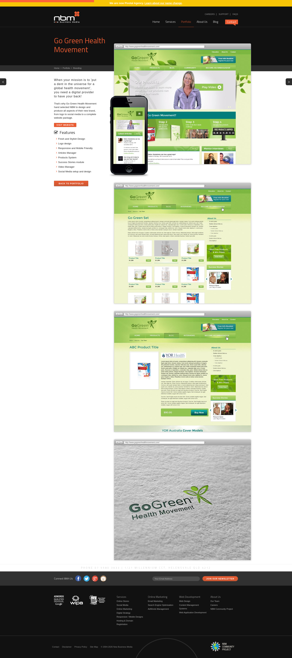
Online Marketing (124, 609)
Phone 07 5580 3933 (100, 568)
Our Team (214, 601)
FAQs (235, 14)
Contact (231, 22)
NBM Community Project (221, 609)
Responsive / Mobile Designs (130, 617)
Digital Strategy (124, 613)
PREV (4, 81)
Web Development (189, 597)
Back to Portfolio (71, 183)
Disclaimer (67, 647)
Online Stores (123, 601)
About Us (202, 22)
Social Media (122, 605)
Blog (215, 22)
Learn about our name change (163, 3)
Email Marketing (155, 601)
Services (170, 22)
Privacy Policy (80, 647)
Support (223, 14)
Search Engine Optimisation (160, 605)
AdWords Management (158, 609)
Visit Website (65, 125)
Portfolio (186, 22)
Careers (210, 14)
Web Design (184, 601)
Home (156, 22)
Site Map (94, 647)
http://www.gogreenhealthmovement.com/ (142, 47)
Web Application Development (193, 612)
